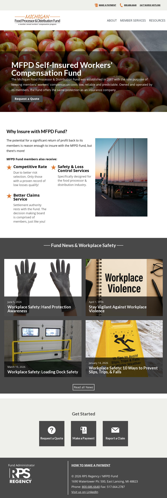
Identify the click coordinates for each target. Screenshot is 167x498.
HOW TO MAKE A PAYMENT (90, 465)
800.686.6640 (128, 5)
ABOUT (112, 20)
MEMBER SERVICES (133, 20)
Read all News (83, 387)
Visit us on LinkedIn (84, 492)
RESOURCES (157, 20)
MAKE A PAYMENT (105, 5)
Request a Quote (27, 99)
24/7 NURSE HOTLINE (150, 5)
